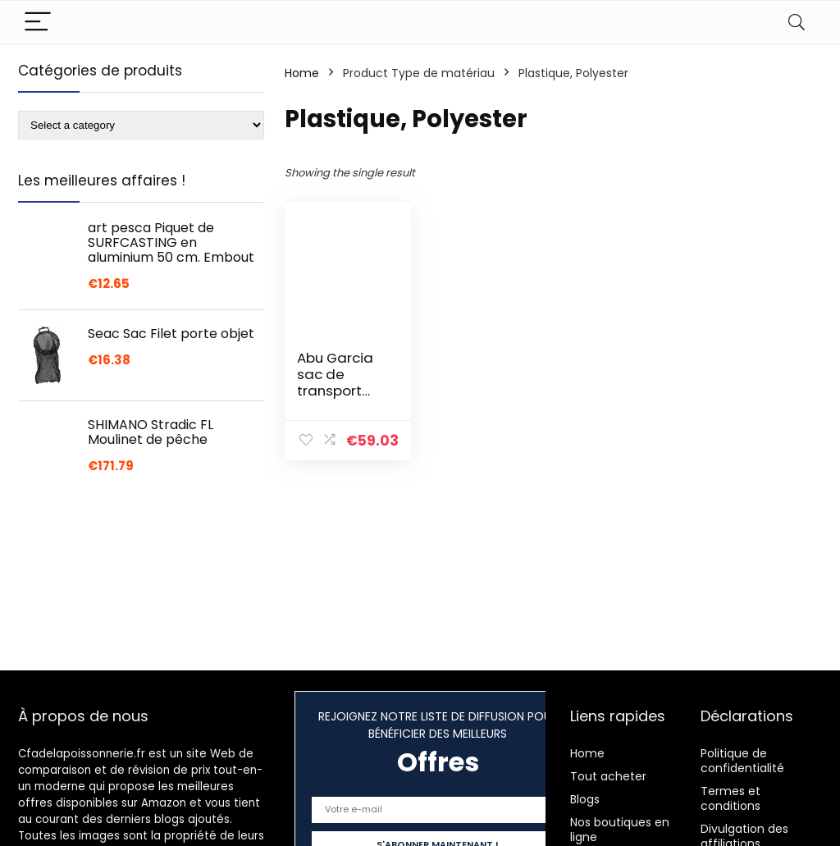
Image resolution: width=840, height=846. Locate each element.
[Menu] (37, 22)
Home (302, 73)
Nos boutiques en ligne (619, 829)
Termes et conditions (730, 798)
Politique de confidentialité (742, 760)
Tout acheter (608, 776)
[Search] (796, 22)
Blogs (585, 799)
